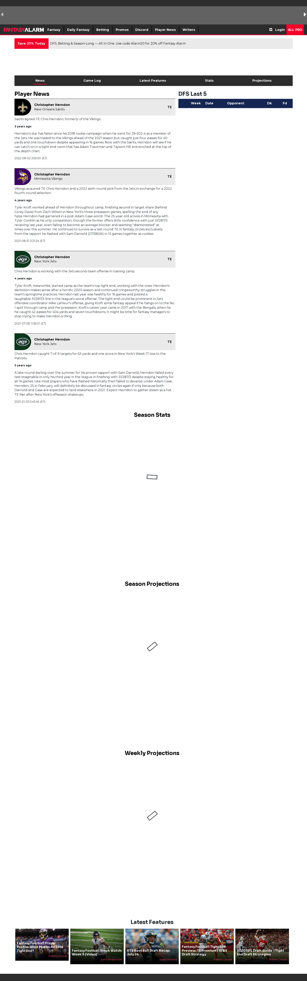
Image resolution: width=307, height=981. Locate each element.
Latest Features (153, 80)
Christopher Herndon (52, 105)
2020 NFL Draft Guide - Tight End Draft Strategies (260, 952)
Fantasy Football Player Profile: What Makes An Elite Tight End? (40, 947)
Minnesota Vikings (48, 179)
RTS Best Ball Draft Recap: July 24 (148, 952)
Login (280, 30)
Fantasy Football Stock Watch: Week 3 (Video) (97, 952)
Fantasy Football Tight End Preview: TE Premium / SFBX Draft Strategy (204, 950)
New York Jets (45, 261)
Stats (209, 80)
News (40, 80)
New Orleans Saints (49, 109)
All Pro (295, 30)
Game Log (92, 80)
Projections (262, 80)
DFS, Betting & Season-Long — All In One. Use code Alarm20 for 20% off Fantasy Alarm (118, 43)
